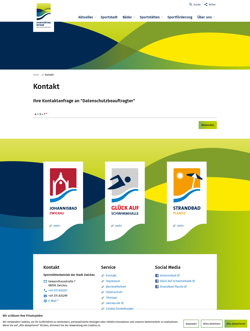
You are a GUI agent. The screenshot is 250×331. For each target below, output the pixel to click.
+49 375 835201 (57, 290)
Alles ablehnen (211, 323)
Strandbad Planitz (173, 286)
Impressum (113, 281)
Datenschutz (114, 292)
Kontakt (111, 275)
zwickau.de (113, 303)
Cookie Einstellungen (120, 308)
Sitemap (111, 297)
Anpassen (191, 323)
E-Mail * (53, 301)
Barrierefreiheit (116, 286)
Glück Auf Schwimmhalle (177, 281)
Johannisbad (169, 275)
